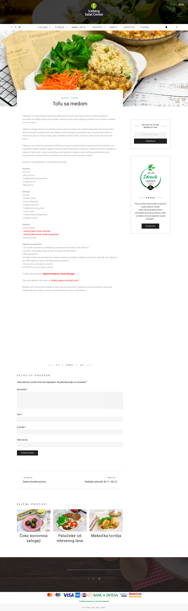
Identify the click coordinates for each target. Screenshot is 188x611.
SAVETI (111, 27)
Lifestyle (124, 27)
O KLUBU (49, 27)
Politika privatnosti (86, 601)
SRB (172, 4)
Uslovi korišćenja (102, 601)
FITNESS (63, 27)
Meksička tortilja (106, 535)
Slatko (74, 98)
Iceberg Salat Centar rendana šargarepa (41, 234)
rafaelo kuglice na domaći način (64, 280)
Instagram (15, 27)
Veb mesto (22, 439)
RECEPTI (97, 27)
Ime (19, 414)
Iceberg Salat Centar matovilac (37, 231)
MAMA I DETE (80, 27)
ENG (181, 4)
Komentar (22, 389)
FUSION (138, 27)
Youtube (19, 27)
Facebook (11, 27)
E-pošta (21, 427)
